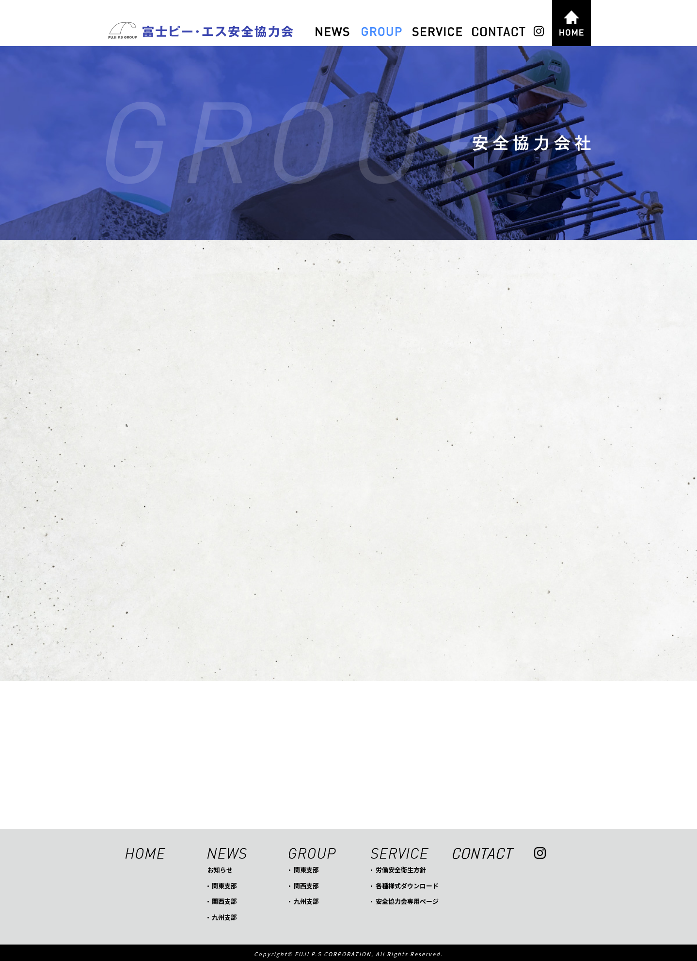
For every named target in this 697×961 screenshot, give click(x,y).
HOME (571, 23)
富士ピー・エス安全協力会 (199, 31)
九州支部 (224, 914)
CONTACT (498, 31)
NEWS (332, 31)
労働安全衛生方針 (401, 867)
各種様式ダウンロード (407, 883)
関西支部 (224, 898)
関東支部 (224, 883)
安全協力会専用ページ (407, 898)
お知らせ (220, 867)
